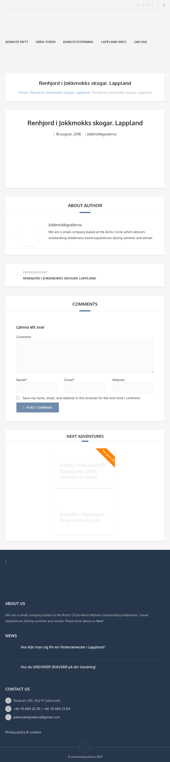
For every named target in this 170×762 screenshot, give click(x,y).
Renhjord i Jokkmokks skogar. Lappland (60, 92)
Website (118, 380)
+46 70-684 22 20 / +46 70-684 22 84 (42, 709)
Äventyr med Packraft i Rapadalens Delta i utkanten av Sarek (83, 470)
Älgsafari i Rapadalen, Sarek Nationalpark (82, 516)
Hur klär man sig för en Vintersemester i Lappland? (63, 647)
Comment (23, 337)
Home (23, 92)
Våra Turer (46, 42)
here (99, 621)
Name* (21, 380)
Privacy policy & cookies (23, 732)
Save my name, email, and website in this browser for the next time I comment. (82, 398)
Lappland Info (113, 42)
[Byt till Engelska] (19, 62)
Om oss (140, 42)
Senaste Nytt (16, 42)
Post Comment (37, 407)
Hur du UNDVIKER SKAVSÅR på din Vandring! (58, 667)
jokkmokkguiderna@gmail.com (37, 717)
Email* (69, 380)
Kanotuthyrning (78, 42)
